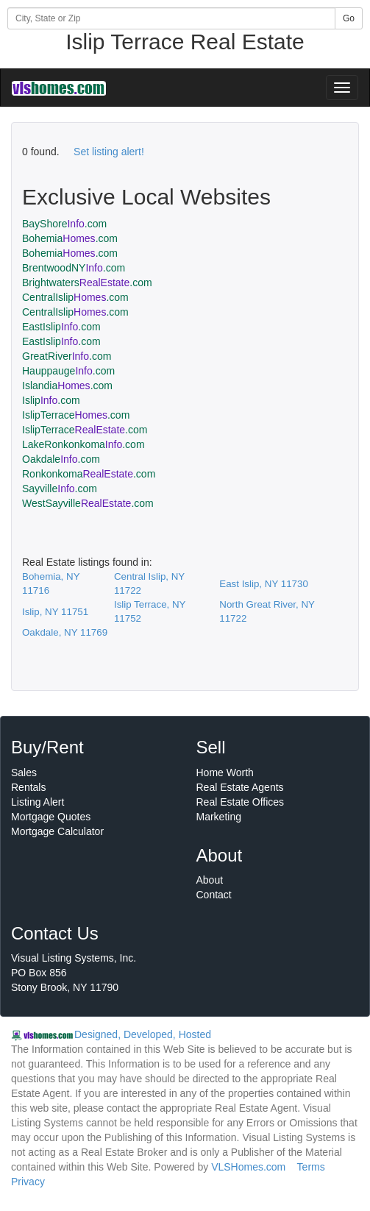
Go (349, 18)
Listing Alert (37, 802)
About (210, 880)
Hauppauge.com (68, 371)
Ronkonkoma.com (88, 474)
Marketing (218, 817)
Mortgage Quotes (50, 817)
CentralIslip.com (75, 297)
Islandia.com (67, 385)
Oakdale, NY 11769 (64, 632)
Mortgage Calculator (57, 831)
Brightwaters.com (87, 282)
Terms (311, 1167)
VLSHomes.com (248, 1167)
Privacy (28, 1181)
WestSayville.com (88, 503)
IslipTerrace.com (75, 415)
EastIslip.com (61, 327)
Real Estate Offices (240, 802)
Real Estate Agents (240, 787)
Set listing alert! (109, 151)
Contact (214, 895)
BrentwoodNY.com (73, 268)
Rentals (28, 787)
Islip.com (51, 400)
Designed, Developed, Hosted (142, 1034)
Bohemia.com (70, 238)
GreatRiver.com (66, 356)
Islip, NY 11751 (55, 611)
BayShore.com (64, 224)
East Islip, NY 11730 (263, 583)
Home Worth (225, 772)
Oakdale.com (61, 459)
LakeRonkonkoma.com (83, 444)
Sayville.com (59, 488)
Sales (24, 772)
